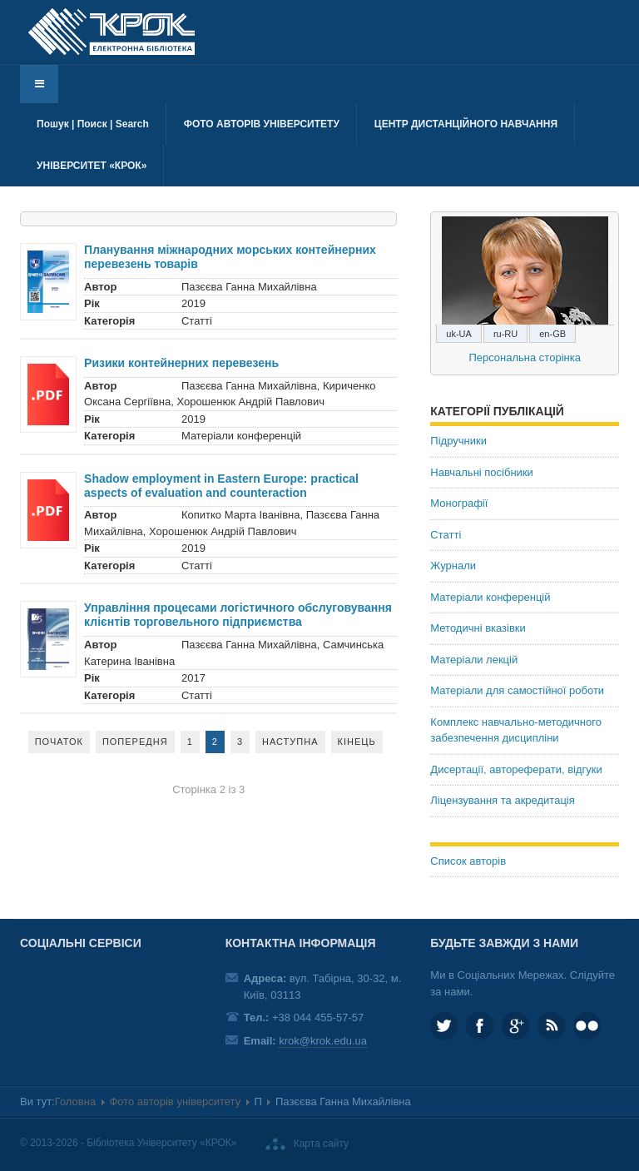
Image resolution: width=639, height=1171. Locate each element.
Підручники (458, 440)
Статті (445, 534)
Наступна (290, 742)
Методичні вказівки (478, 628)
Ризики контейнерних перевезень (181, 363)
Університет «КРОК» (91, 165)
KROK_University (444, 1026)
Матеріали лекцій (474, 659)
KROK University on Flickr (587, 1026)
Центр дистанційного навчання (465, 124)
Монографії (459, 503)
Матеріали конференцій (490, 597)
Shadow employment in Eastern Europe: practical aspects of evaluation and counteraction (221, 485)
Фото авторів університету (261, 124)
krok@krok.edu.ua (323, 1041)
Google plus (515, 1026)
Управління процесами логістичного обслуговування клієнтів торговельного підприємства (238, 614)
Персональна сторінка (524, 357)
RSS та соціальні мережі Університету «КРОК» (551, 1026)
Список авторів (468, 861)
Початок (59, 742)
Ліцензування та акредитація (502, 800)
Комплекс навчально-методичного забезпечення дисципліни (516, 730)
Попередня (135, 742)
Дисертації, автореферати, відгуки (516, 769)
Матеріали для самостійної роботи (517, 690)
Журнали (453, 565)
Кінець (357, 742)
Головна (75, 1101)
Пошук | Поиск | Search (93, 124)
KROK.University (479, 1026)
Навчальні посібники (481, 472)
